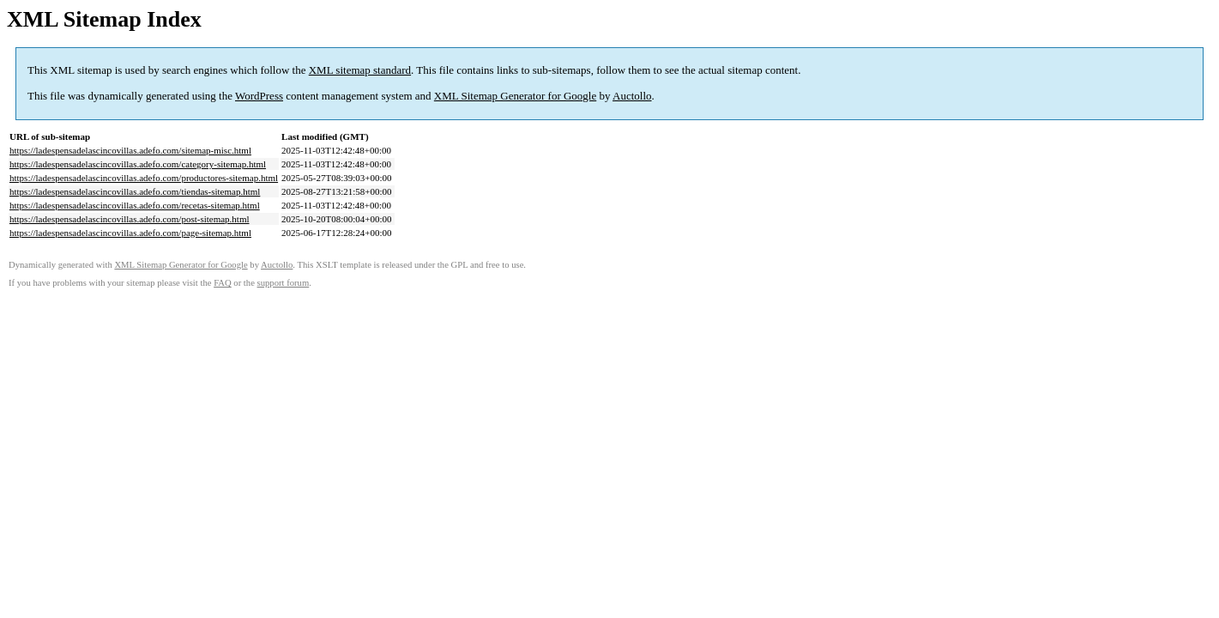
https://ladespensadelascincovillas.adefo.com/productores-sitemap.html (143, 178)
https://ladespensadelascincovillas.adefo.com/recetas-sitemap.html (134, 205)
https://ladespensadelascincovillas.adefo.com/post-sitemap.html (129, 219)
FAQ (223, 283)
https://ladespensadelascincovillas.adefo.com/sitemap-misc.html (130, 150)
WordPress (259, 95)
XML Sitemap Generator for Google (515, 95)
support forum (283, 283)
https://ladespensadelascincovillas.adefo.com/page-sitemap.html (130, 232)
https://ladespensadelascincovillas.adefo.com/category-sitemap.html (137, 164)
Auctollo (632, 95)
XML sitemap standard (360, 70)
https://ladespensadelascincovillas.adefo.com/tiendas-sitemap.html (134, 191)
